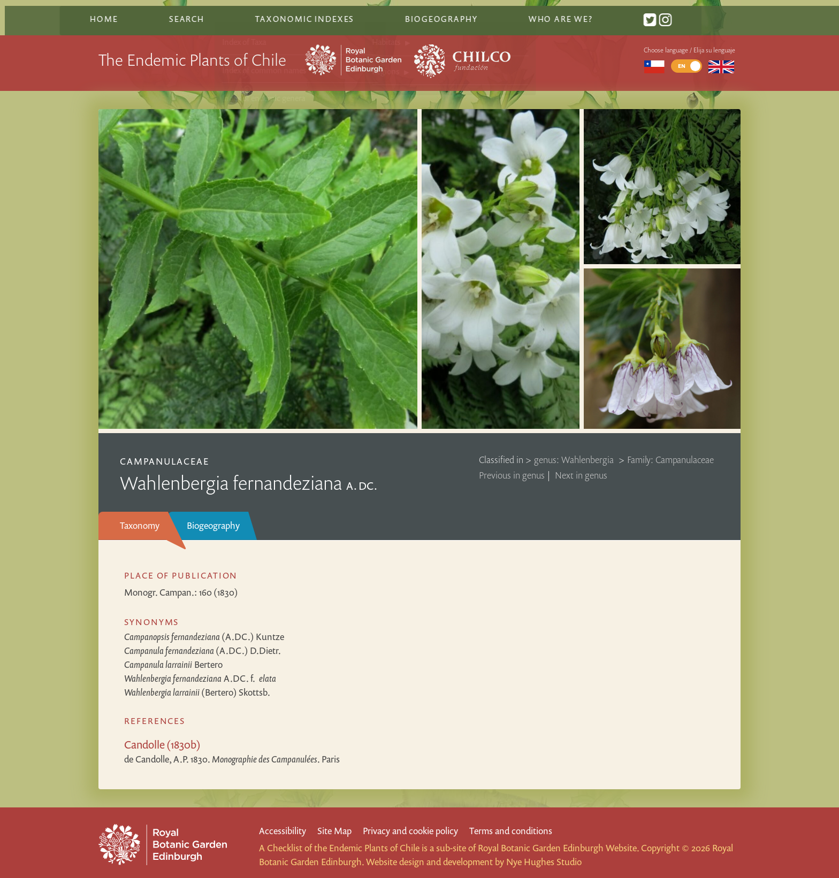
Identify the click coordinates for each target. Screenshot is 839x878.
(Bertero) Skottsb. (197, 684)
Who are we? (597, 12)
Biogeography (213, 517)
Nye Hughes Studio (544, 854)
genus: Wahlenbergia (575, 451)
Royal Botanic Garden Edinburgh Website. (558, 840)
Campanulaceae (165, 453)
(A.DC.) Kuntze (204, 628)
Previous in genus (512, 467)
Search (227, 12)
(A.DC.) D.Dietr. (202, 642)
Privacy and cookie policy (410, 823)
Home (146, 12)
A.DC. (200, 670)
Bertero (173, 656)
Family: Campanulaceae (670, 451)
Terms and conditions (510, 823)
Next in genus (581, 467)
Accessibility (282, 823)
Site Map (334, 823)
